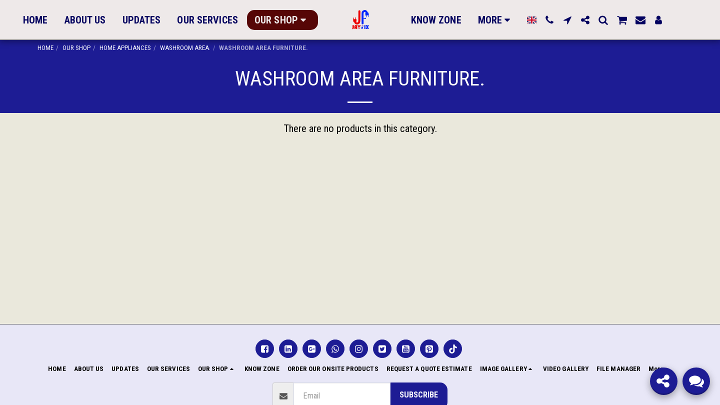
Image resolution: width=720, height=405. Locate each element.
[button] (545, 20)
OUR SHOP (76, 48)
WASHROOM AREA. (185, 48)
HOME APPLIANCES (125, 48)
